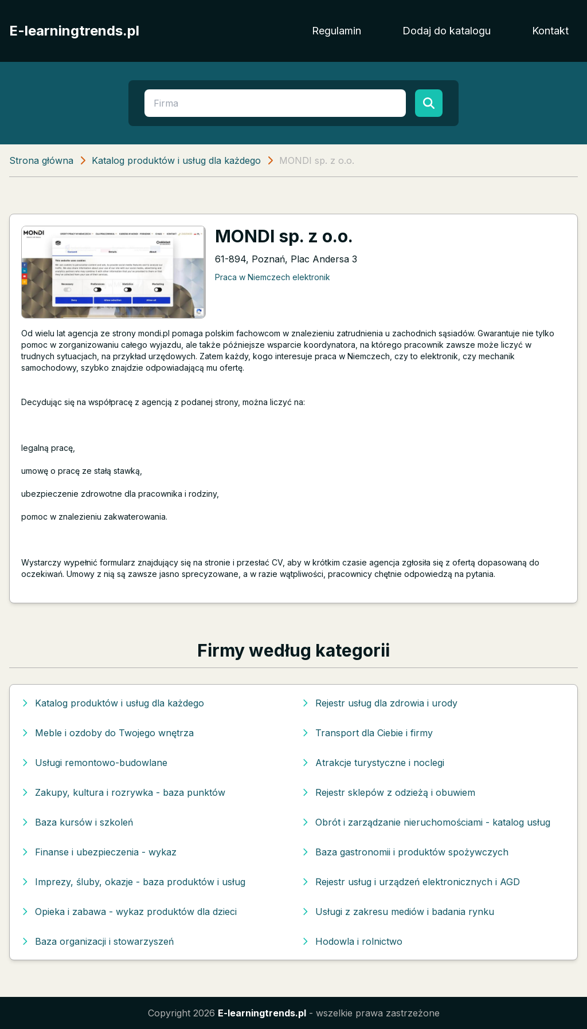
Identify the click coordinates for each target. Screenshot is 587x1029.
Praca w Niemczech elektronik (272, 277)
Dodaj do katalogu (446, 31)
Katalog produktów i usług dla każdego (176, 160)
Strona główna (41, 160)
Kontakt (550, 31)
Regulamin (336, 31)
